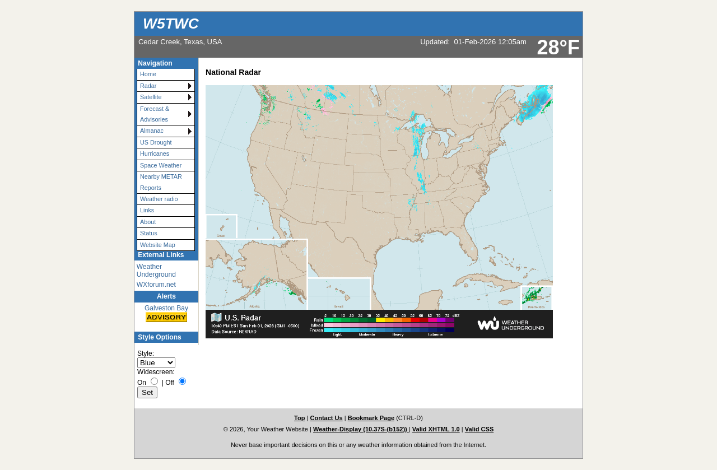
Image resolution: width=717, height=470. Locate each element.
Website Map (157, 244)
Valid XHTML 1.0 (436, 429)
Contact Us (326, 418)
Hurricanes (154, 153)
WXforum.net (156, 284)
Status (148, 233)
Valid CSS (479, 429)
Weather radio (159, 199)
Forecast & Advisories (154, 114)
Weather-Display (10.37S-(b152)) (361, 429)
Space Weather (160, 165)
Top (299, 418)
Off (169, 383)
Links (147, 210)
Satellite (150, 97)
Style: (145, 353)
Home (148, 74)
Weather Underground (156, 270)
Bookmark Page (371, 418)
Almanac (152, 130)
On (141, 383)
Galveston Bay (166, 314)
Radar (148, 85)
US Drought (155, 142)
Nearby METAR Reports (161, 181)
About (148, 221)
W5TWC (171, 23)
